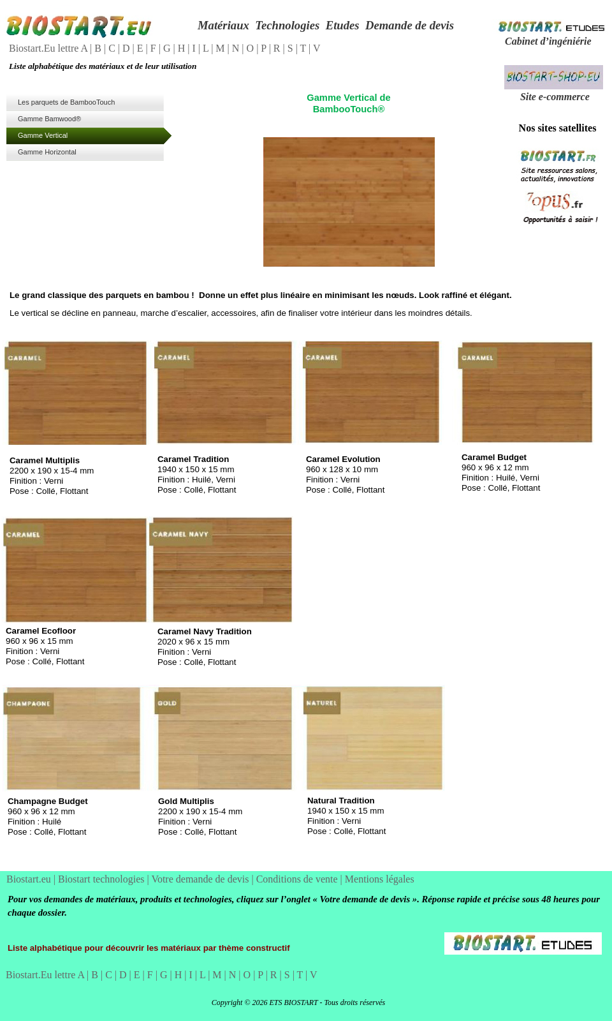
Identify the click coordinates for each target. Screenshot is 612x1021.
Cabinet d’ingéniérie (548, 41)
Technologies (287, 25)
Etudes (343, 25)
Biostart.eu (30, 879)
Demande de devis (409, 25)
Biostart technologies (102, 879)
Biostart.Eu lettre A (49, 48)
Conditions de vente (298, 879)
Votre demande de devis (201, 879)
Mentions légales (379, 879)
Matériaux (223, 25)
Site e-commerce (555, 96)
